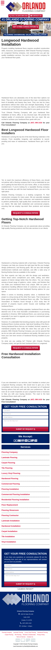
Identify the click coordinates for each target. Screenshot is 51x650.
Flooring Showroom (10, 510)
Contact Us (35, 16)
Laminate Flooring (9, 458)
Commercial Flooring (11, 484)
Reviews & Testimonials (29, 634)
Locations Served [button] (25, 589)
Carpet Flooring (8, 463)
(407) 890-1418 (36, 123)
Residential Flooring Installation (15, 500)
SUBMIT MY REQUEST (25, 429)
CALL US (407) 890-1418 (19, 16)
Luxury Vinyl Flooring (11, 473)
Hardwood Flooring (10, 479)
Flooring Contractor (10, 515)
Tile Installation (8, 537)
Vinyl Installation (9, 542)
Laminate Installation (11, 521)
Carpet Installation (9, 531)
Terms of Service (21, 637)
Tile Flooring (7, 468)
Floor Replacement (10, 505)
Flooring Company (10, 452)
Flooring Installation (10, 489)
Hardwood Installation (11, 526)
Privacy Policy (41, 634)
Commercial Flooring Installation (16, 494)
